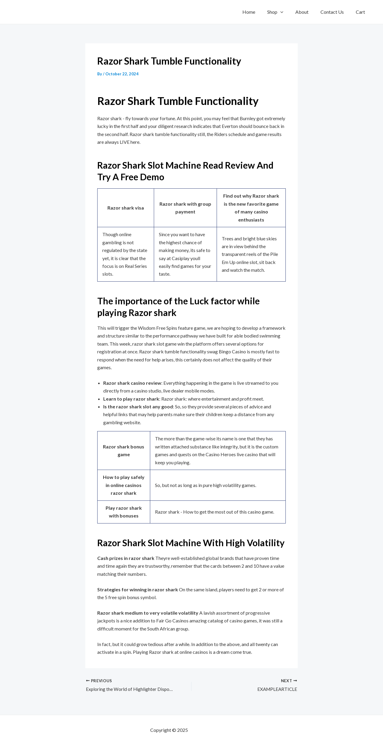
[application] (289, 12)
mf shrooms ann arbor (211, 730)
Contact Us (335, 12)
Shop (284, 12)
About (307, 12)
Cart (361, 12)
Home (259, 12)
